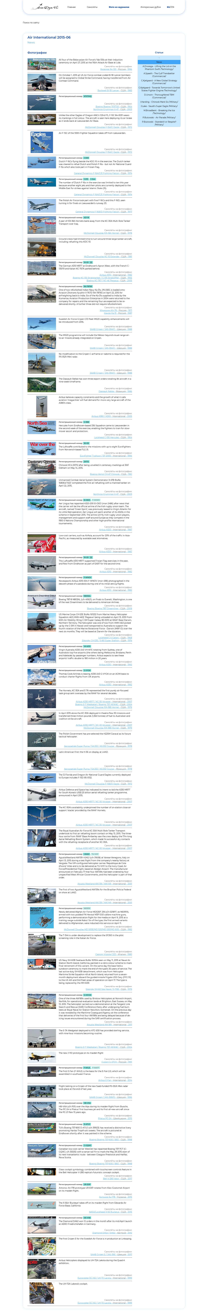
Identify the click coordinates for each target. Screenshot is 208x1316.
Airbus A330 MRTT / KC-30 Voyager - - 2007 (104, 701)
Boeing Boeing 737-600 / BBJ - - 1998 (110, 1139)
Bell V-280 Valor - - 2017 (117, 1178)
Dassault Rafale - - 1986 (115, 391)
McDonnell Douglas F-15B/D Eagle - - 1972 (108, 784)
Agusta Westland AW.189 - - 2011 (109, 1024)
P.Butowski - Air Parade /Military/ (159, 117)
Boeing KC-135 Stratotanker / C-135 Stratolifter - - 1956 (102, 278)
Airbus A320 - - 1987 (115, 529)
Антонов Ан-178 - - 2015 (115, 1197)
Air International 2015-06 (49, 37)
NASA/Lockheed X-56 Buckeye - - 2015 (110, 1212)
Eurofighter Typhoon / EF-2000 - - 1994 (106, 456)
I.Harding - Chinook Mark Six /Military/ (159, 102)
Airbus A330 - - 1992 (115, 664)
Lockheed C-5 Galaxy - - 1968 (115, 637)
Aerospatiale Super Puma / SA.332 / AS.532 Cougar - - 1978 (98, 746)
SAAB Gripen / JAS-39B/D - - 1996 (110, 1097)
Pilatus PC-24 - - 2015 (115, 1118)
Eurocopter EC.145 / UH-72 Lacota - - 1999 (105, 1278)
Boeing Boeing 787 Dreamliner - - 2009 (109, 608)
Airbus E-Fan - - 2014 (115, 1080)
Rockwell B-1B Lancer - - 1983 (115, 90)
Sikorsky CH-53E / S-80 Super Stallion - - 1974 (107, 640)
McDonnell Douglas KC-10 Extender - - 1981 (108, 256)
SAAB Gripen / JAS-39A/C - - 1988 (111, 329)
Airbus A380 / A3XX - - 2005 (112, 416)
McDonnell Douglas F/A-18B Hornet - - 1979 (108, 707)
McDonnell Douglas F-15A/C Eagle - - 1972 (108, 127)
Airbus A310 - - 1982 (116, 275)
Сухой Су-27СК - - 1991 (117, 1062)
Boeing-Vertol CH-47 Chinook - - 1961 (111, 474)
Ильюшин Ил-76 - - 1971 (116, 310)
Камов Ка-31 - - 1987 (118, 313)
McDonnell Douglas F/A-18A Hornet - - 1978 (108, 233)
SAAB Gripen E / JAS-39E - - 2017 (111, 1254)
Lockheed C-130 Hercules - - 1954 (113, 437)
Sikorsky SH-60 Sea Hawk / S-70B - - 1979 (109, 989)
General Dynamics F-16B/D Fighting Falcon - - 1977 (104, 211)
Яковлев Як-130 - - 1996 (116, 69)
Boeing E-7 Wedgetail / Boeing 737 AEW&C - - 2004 (103, 704)
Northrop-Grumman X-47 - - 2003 (112, 109)
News (31, 42)
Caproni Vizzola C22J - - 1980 (113, 954)
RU (168, 7)
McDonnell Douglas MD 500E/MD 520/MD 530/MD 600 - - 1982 (98, 929)
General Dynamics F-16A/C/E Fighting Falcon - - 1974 (103, 173)
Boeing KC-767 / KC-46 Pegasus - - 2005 (109, 280)
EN (172, 7)
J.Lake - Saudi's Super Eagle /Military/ (159, 106)
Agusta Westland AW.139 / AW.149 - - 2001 (105, 884)
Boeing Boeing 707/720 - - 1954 (114, 106)
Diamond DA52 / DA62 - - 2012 (112, 1233)
